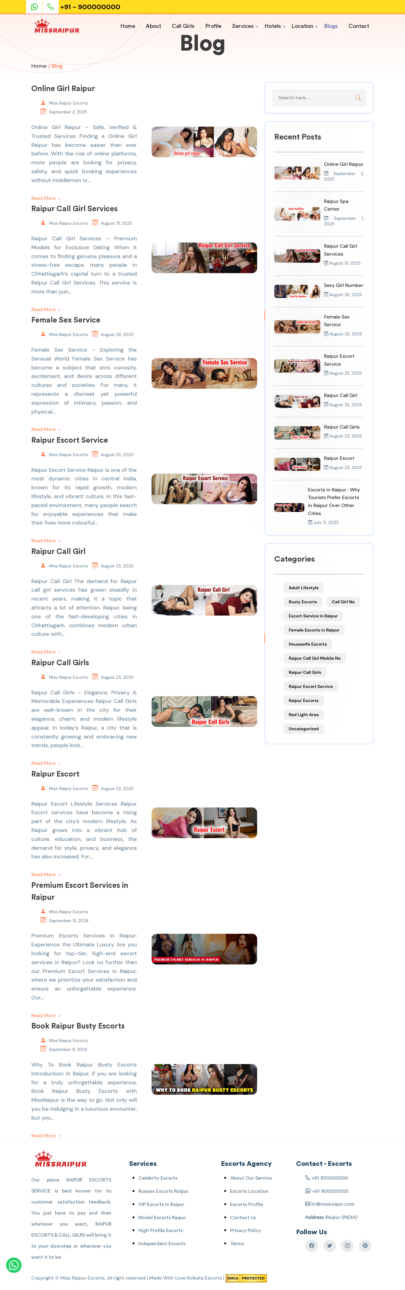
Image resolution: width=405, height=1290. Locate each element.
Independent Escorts (161, 1243)
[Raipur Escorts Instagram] (347, 1246)
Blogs (331, 26)
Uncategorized (304, 728)
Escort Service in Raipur (313, 616)
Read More (46, 198)
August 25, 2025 (117, 454)
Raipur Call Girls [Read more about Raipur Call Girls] (342, 427)
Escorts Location (249, 1191)
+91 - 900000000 (90, 6)
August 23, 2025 (117, 677)
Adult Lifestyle (303, 587)
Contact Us (243, 1217)
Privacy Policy (245, 1230)
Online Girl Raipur (63, 89)
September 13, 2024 (69, 920)
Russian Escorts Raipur (163, 1191)
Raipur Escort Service (69, 440)
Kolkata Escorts (204, 1278)
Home (127, 26)
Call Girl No (343, 602)
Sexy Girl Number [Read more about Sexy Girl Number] (343, 285)
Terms (237, 1243)
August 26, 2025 (117, 334)
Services (243, 26)
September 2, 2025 (68, 112)
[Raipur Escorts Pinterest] (365, 1246)
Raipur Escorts (304, 700)
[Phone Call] (51, 6)
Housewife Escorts (308, 644)
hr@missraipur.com (332, 1204)
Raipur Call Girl (58, 551)
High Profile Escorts (160, 1230)
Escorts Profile (246, 1204)
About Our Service (251, 1178)
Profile (213, 26)
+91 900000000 (329, 1178)
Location (302, 26)
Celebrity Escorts (157, 1178)
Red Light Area (304, 714)
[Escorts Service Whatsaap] (36, 6)
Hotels (272, 26)
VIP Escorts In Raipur (161, 1204)
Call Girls (183, 26)
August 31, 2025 (116, 223)
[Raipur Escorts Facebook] (311, 1246)
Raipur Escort (55, 774)
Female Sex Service (65, 320)
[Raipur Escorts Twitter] (329, 1246)
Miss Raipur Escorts (68, 103)
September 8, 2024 (68, 1049)
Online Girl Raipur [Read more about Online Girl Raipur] (343, 164)
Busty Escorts (303, 602)
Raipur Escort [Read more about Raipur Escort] (339, 458)
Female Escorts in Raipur (314, 630)
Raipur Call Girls (60, 663)
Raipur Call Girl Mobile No (315, 658)
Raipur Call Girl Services (74, 209)
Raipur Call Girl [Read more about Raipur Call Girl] (340, 395)
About (153, 26)
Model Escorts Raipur (162, 1217)
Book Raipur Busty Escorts (78, 1026)
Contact (359, 26)
